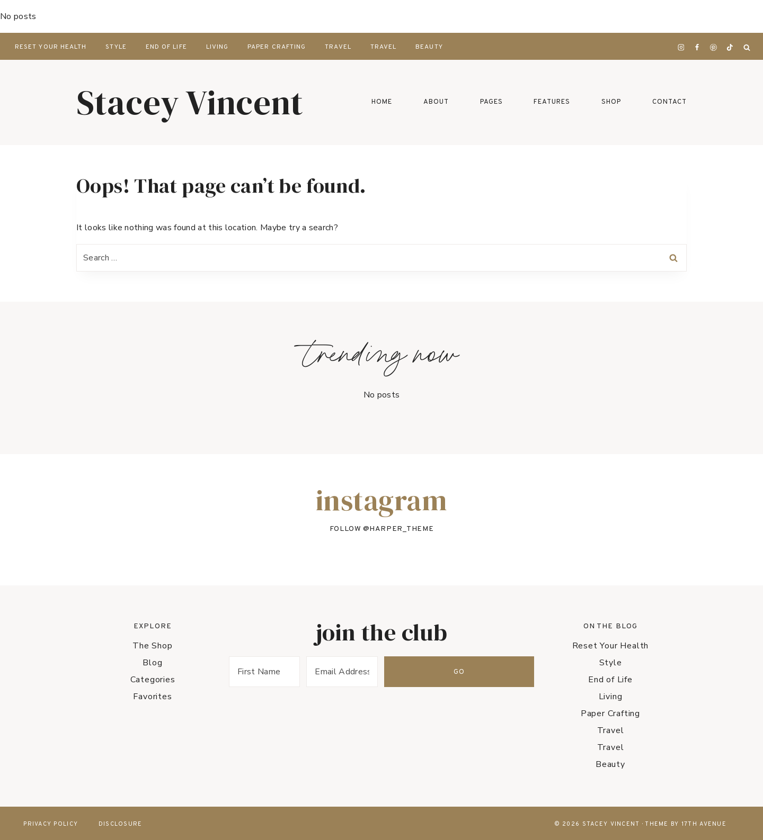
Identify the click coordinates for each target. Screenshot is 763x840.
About (436, 102)
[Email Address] (407, 671)
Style (115, 47)
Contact (669, 102)
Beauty (428, 47)
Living (217, 47)
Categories (152, 679)
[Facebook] (697, 48)
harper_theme (401, 529)
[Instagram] (681, 48)
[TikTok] (730, 48)
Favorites (152, 696)
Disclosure (121, 824)
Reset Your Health (50, 47)
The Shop (152, 646)
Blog (152, 663)
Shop (611, 102)
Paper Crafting (276, 47)
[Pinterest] (714, 48)
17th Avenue (703, 824)
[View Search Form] (746, 48)
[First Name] (286, 671)
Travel (338, 47)
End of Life (166, 47)
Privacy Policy (50, 824)
